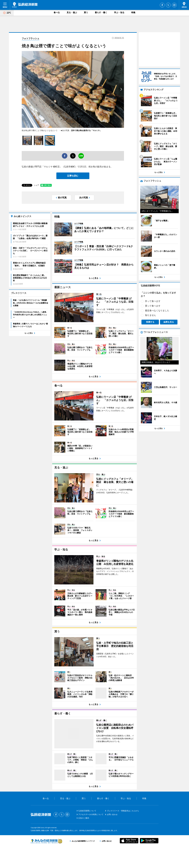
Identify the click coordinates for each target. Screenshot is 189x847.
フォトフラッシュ (30, 38)
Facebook (162, 5)
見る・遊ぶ (72, 12)
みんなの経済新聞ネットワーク (46, 841)
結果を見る (169, 322)
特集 (133, 12)
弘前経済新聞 (24, 5)
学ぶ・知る (119, 12)
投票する (150, 322)
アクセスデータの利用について (90, 814)
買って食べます (152, 306)
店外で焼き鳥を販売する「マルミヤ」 (86, 130)
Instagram (174, 5)
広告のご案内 (83, 818)
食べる (57, 12)
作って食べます (152, 301)
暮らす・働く (101, 12)
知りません (150, 315)
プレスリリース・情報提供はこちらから (123, 811)
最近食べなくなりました (157, 310)
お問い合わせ (112, 814)
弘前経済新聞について (87, 811)
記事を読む (72, 176)
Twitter (168, 5)
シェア (36, 185)
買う (86, 12)
